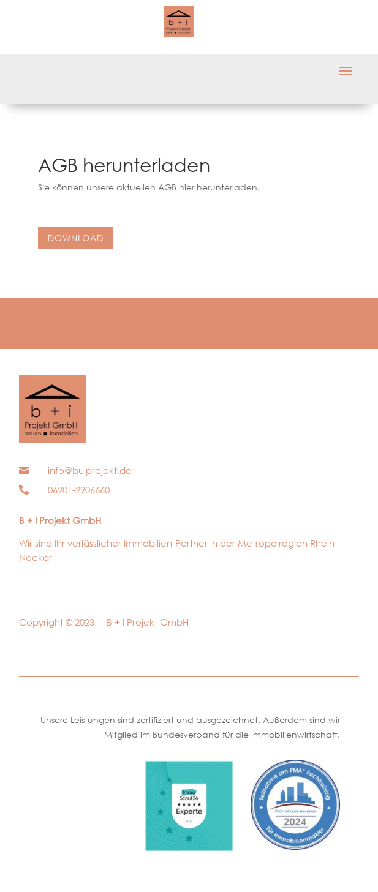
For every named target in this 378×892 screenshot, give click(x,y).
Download (76, 238)
